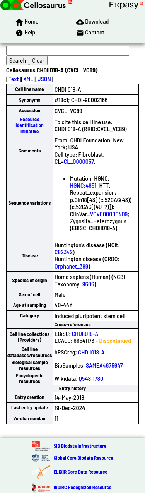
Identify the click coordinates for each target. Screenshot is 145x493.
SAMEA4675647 (104, 365)
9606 (88, 284)
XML (28, 78)
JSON (44, 78)
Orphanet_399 (71, 266)
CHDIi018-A (85, 333)
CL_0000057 (79, 161)
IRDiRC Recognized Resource (82, 487)
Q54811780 (91, 378)
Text (14, 78)
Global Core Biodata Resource (83, 458)
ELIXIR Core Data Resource (80, 472)
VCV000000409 (109, 213)
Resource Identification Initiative (29, 125)
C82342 (64, 251)
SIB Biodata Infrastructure (79, 446)
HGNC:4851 (83, 185)
